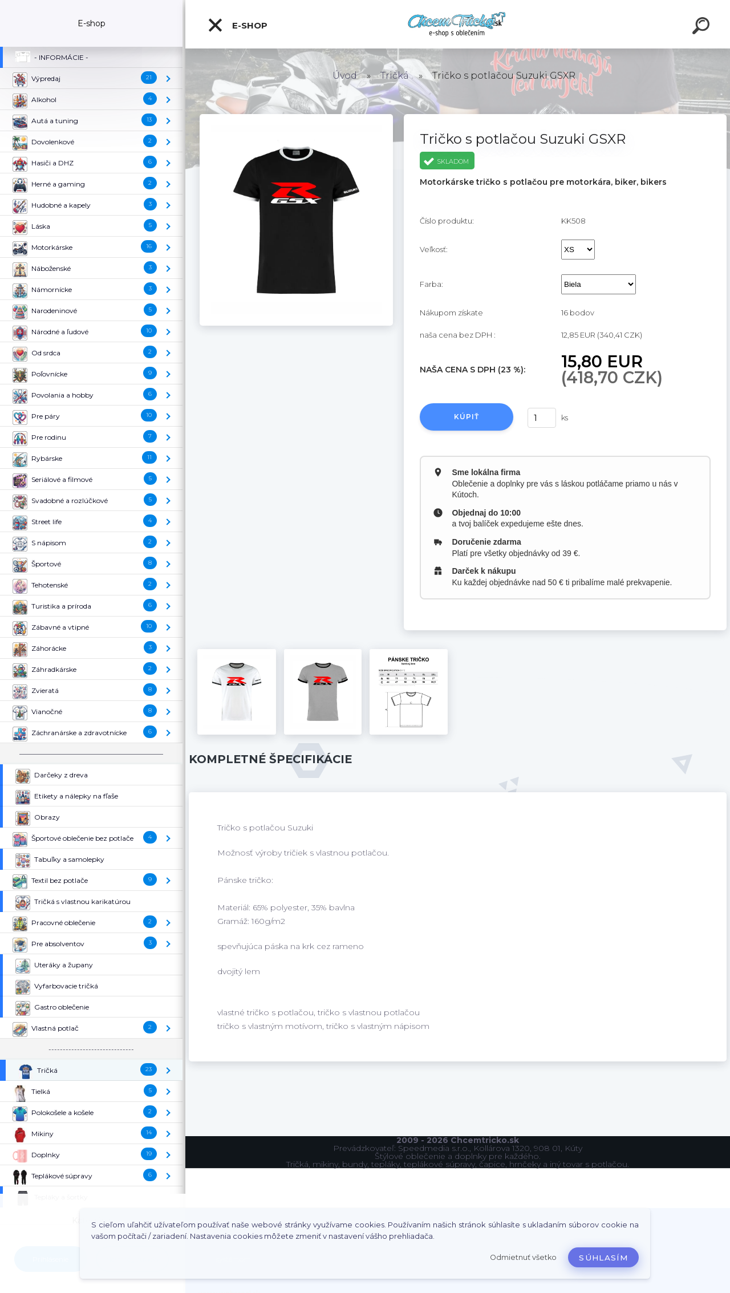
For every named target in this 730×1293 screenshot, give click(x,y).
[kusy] (542, 418)
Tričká (394, 75)
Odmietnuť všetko (523, 1257)
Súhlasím (603, 1257)
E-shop (237, 25)
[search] (702, 27)
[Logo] (457, 24)
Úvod (344, 75)
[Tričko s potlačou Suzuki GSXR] (296, 118)
